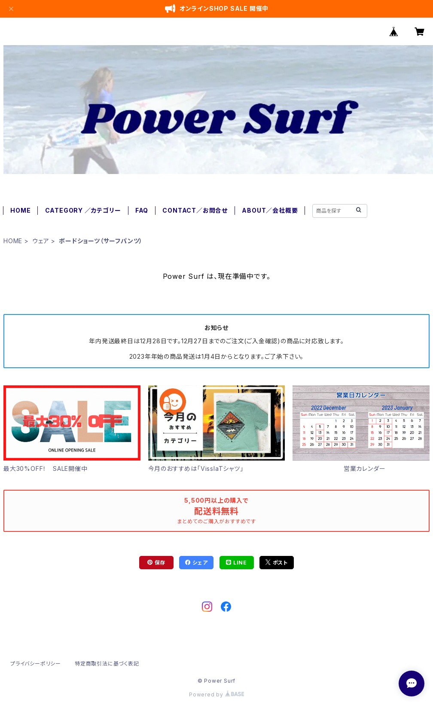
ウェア (40, 240)
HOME (20, 210)
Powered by (216, 694)
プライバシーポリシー (35, 663)
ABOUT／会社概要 (270, 210)
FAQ (141, 210)
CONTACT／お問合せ (195, 210)
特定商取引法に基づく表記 (107, 663)
